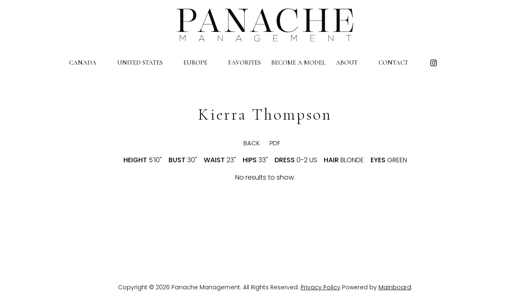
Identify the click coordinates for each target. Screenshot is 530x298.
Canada (88, 63)
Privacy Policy (320, 287)
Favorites (244, 63)
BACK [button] (245, 143)
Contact (398, 63)
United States (145, 63)
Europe (200, 63)
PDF (275, 143)
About (352, 63)
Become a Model (298, 63)
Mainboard (394, 287)
